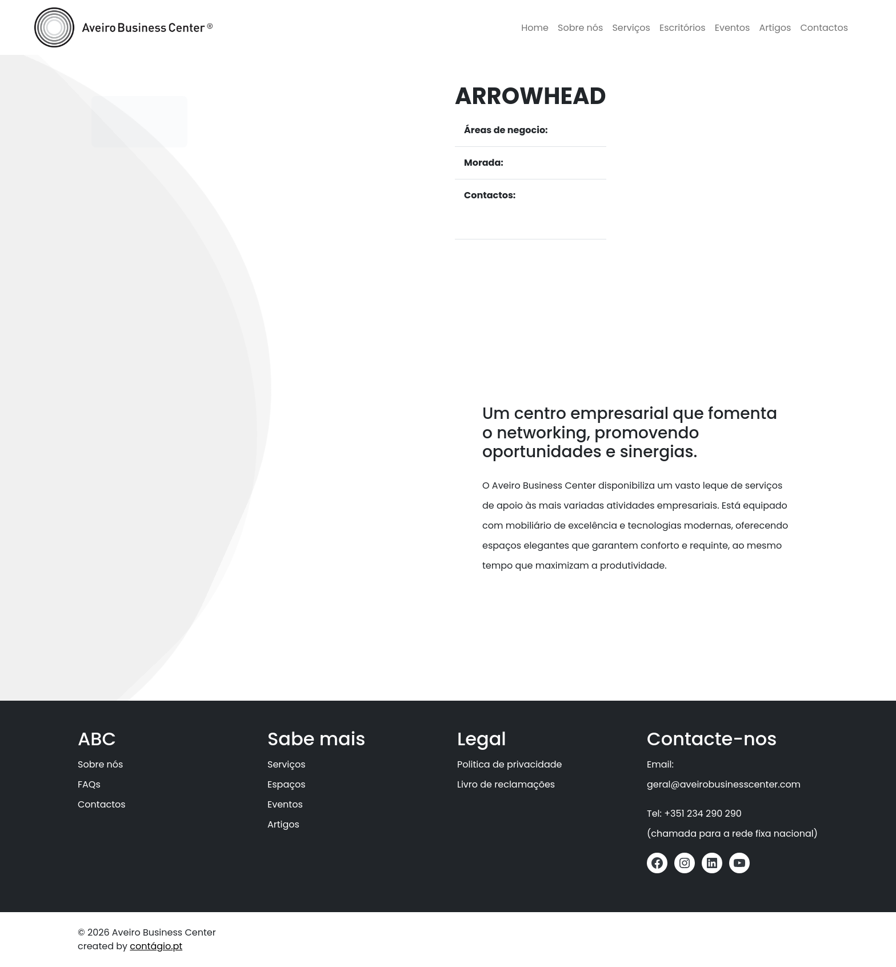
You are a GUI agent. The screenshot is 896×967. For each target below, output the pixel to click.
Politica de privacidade (509, 764)
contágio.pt (156, 946)
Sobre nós (580, 27)
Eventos (732, 27)
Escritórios (682, 27)
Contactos (824, 27)
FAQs (89, 784)
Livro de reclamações (506, 784)
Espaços (286, 784)
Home (535, 27)
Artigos (775, 27)
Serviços (631, 27)
